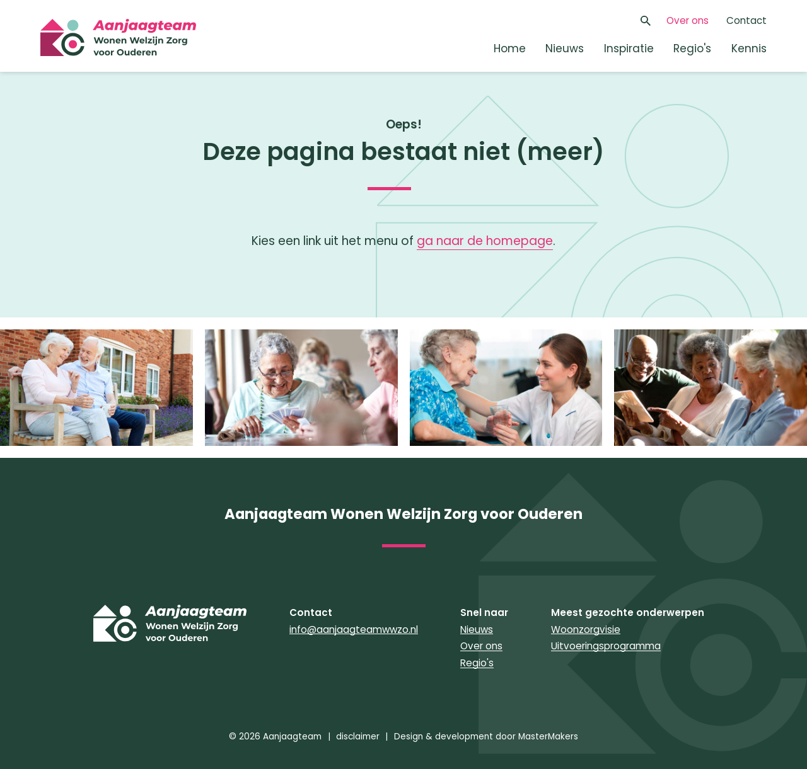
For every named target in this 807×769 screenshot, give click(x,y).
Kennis (749, 48)
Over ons (687, 20)
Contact (746, 20)
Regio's (692, 48)
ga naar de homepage (485, 240)
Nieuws (564, 48)
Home (510, 48)
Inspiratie (629, 48)
